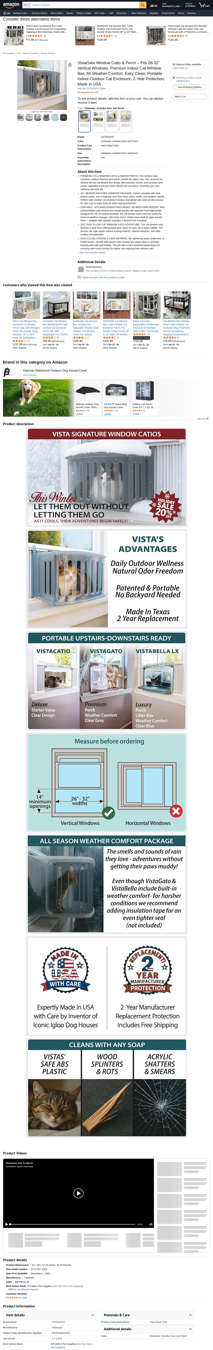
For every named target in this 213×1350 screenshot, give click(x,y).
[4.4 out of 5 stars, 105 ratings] (141, 334)
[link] (30, 40)
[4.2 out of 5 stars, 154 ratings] (21, 340)
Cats (19, 53)
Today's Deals (83, 13)
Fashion (191, 13)
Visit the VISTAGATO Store (92, 88)
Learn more (154, 270)
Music (181, 13)
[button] (6, 13)
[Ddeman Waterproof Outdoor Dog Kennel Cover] (55, 371)
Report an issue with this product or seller (101, 277)
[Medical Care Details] (28, 13)
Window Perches (47, 53)
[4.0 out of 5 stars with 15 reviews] (118, 36)
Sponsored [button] (203, 418)
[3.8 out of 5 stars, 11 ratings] (81, 337)
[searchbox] (85, 5)
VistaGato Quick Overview (19, 1166)
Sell (111, 13)
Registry (154, 13)
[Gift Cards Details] (106, 13)
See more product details (93, 252)
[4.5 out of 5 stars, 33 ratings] (171, 337)
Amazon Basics (39, 13)
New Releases (138, 13)
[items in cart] (204, 5)
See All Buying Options (190, 87)
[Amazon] (11, 5)
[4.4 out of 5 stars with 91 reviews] (189, 36)
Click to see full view (42, 111)
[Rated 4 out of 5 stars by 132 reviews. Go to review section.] (88, 411)
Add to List (180, 96)
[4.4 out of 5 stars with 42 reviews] (47, 36)
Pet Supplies (8, 53)
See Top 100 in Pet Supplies (67, 1286)
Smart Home (168, 13)
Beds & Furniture (30, 53)
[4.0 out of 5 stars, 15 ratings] (111, 337)
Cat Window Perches (27, 1289)
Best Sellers (57, 13)
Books (70, 13)
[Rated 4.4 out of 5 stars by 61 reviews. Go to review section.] (144, 411)
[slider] (72, 1224)
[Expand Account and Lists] (181, 6)
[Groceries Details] (128, 13)
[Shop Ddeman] (30, 375)
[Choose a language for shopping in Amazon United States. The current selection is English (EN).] (153, 5)
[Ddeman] (9, 373)
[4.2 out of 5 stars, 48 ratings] (51, 337)
